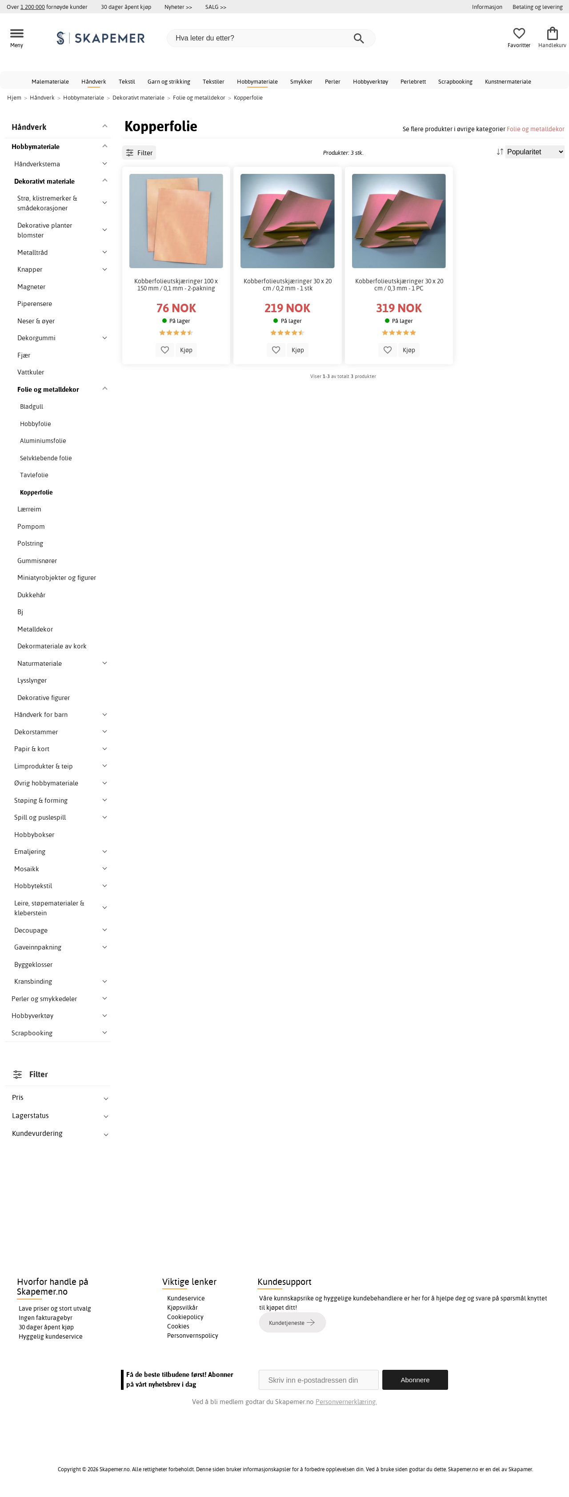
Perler (333, 81)
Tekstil (127, 81)
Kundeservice (186, 1298)
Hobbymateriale (257, 81)
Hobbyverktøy (370, 81)
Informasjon (487, 6)
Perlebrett (413, 81)
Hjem (14, 97)
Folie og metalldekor (536, 129)
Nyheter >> (178, 6)
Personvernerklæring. (346, 1401)
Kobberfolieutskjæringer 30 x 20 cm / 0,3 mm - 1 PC (399, 285)
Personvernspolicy (192, 1336)
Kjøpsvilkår (182, 1308)
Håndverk (93, 81)
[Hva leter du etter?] (271, 38)
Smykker (301, 81)
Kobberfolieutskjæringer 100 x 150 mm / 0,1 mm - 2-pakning (176, 285)
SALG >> (215, 6)
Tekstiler (213, 81)
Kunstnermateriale (508, 81)
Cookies (178, 1326)
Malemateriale (50, 81)
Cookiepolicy (185, 1317)
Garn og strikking (169, 81)
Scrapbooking (455, 81)
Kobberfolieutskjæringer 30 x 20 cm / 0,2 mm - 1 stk (288, 285)
